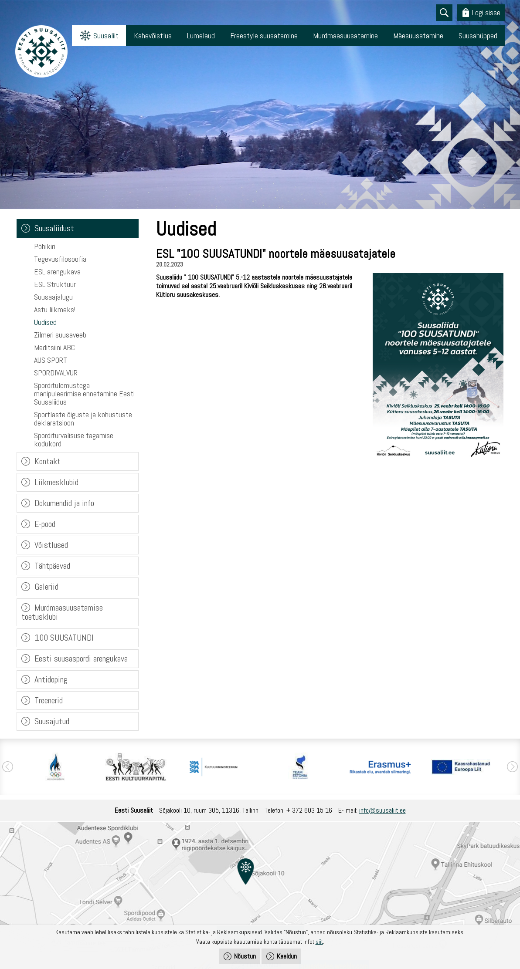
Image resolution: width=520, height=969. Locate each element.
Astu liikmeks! (54, 309)
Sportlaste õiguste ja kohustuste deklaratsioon (83, 418)
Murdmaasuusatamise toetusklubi (62, 612)
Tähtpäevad (52, 565)
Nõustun (245, 956)
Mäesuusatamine (418, 35)
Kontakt (47, 461)
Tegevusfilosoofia (60, 259)
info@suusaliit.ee (382, 810)
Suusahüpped (478, 35)
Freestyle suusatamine (264, 35)
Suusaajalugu (53, 297)
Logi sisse (486, 12)
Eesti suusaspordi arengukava (81, 658)
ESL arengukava (57, 272)
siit (319, 941)
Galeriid (46, 586)
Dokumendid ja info (64, 503)
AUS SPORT (50, 360)
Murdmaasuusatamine (345, 35)
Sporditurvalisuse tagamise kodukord (73, 439)
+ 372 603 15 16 (309, 810)
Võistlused (51, 544)
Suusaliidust (54, 228)
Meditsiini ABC (54, 347)
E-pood (44, 524)
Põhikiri (44, 246)
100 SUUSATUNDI (64, 637)
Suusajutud (51, 721)
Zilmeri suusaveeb (60, 335)
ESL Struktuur (55, 284)
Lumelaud (201, 35)
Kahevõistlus (153, 35)
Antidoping (51, 679)
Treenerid (48, 700)
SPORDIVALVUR (56, 373)
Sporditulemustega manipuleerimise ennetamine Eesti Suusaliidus (84, 393)
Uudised (45, 322)
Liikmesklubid (56, 482)
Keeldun (287, 956)
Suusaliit (106, 35)
